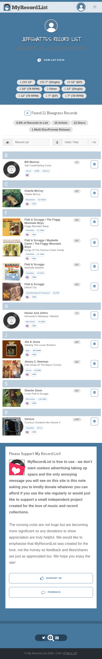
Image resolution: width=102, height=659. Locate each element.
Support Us (51, 578)
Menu (95, 7)
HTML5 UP (70, 653)
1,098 (26, 82)
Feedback (51, 592)
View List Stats (50, 60)
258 (50, 82)
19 (74, 82)
